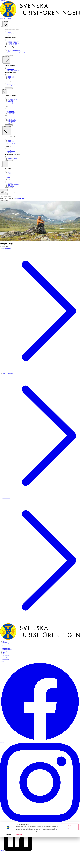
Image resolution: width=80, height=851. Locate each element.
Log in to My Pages (6, 648)
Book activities (5, 646)
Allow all (70, 839)
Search (1, 192)
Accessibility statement (7, 657)
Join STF (4, 641)
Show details (19, 848)
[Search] (14, 192)
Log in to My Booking (7, 649)
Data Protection (5, 655)
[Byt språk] (0, 191)
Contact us (4, 642)
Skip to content (3, 0)
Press (3, 652)
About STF (4, 651)
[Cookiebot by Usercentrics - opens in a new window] (8, 849)
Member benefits (5, 643)
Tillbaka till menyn (3, 190)
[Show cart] (3, 191)
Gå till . (19, 198)
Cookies (4, 656)
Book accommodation (6, 645)
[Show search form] (1, 191)
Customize (69, 842)
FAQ (3, 653)
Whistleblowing (5, 659)
